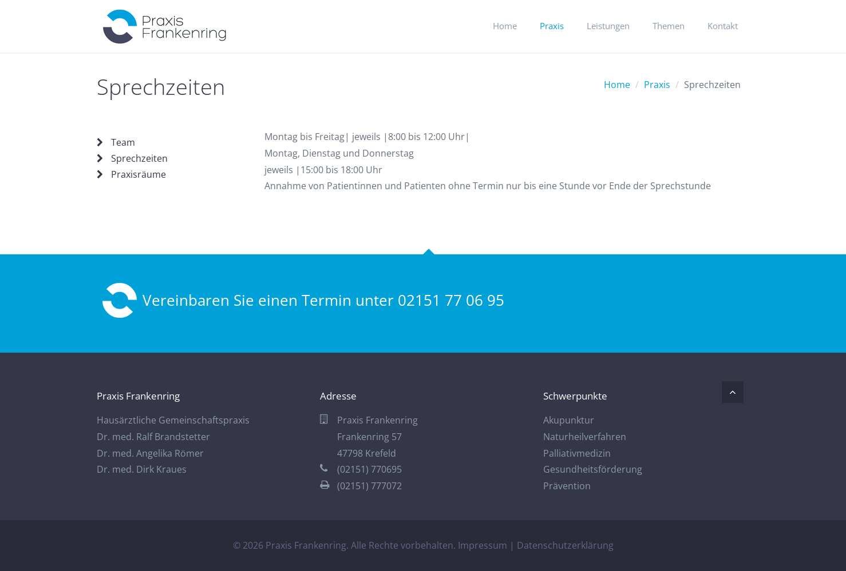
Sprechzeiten (139, 158)
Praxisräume (138, 174)
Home (505, 25)
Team (123, 142)
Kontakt (722, 25)
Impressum (482, 545)
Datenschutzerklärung (565, 545)
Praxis (552, 25)
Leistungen (608, 25)
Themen (669, 25)
